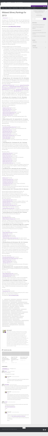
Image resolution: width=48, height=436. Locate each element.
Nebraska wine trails (10, 318)
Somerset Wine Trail (6, 295)
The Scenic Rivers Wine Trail (8, 184)
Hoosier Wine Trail (6, 240)
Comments (5, 372)
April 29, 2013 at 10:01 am (15, 395)
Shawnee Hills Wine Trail (7, 162)
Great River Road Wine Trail (8, 205)
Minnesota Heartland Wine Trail (8, 261)
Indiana (7, 10)
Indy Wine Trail (5, 237)
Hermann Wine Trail (6, 132)
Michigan (26, 10)
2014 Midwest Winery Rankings (14, 30)
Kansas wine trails (11, 311)
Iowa (10, 10)
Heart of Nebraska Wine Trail (8, 277)
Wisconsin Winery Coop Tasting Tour (9, 209)
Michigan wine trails (13, 314)
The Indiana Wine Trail (7, 239)
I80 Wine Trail (5, 181)
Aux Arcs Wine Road (6, 142)
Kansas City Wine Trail (7, 137)
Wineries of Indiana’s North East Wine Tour (10, 241)
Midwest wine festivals (19, 314)
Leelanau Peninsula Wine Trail (6, 314)
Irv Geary (6, 405)
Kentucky (17, 10)
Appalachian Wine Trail (7, 111)
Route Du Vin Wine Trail (7, 136)
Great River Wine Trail (6, 161)
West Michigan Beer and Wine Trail (22, 93)
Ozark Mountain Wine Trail (7, 135)
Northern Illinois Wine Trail (7, 159)
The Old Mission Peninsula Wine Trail (8, 91)
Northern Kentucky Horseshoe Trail (9, 222)
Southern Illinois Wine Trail (7, 164)
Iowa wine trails (22, 310)
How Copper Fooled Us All (37, 34)
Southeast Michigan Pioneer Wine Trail (16, 90)
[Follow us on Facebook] (43, 10)
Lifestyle (21, 10)
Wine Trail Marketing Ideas (14, 299)
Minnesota (4, 11)
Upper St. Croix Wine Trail (7, 265)
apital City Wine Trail (6, 114)
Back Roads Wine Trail (7, 221)
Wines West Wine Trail (7, 280)
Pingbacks (12, 372)
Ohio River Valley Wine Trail (8, 118)
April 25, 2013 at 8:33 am (15, 380)
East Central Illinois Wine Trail (8, 166)
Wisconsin (20, 11)
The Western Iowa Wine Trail (8, 185)
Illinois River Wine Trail (7, 158)
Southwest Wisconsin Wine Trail (8, 212)
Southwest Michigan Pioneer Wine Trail (7, 324)
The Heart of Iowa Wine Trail (8, 183)
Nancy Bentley (7, 388)
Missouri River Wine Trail (7, 133)
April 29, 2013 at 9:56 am (13, 388)
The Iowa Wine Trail (6, 188)
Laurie (6, 375)
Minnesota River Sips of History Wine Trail (10, 262)
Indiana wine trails (12, 310)
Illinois (3, 10)
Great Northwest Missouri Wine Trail (9, 130)
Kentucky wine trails (16, 311)
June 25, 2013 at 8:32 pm (11, 405)
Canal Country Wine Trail (7, 113)
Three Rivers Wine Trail (7, 263)
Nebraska (13, 11)
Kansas (13, 10)
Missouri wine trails (4, 318)
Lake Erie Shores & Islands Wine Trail (9, 116)
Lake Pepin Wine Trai (6, 266)
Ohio (17, 11)
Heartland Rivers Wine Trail (8, 157)
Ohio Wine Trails (22, 320)
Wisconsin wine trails (21, 328)
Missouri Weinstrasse (6, 140)
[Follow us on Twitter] (45, 10)
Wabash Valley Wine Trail (7, 165)
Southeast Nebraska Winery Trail (9, 278)
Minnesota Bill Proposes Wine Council (39, 28)
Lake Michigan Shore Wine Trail (8, 89)
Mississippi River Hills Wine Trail (8, 139)
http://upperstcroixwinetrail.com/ (10, 410)
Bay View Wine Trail (17, 94)
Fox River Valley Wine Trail (7, 203)
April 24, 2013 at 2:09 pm (11, 375)
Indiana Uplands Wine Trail (7, 236)
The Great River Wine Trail (7, 187)
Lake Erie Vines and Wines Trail (8, 117)
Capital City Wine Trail (12, 304)
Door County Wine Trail (7, 207)
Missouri (8, 11)
